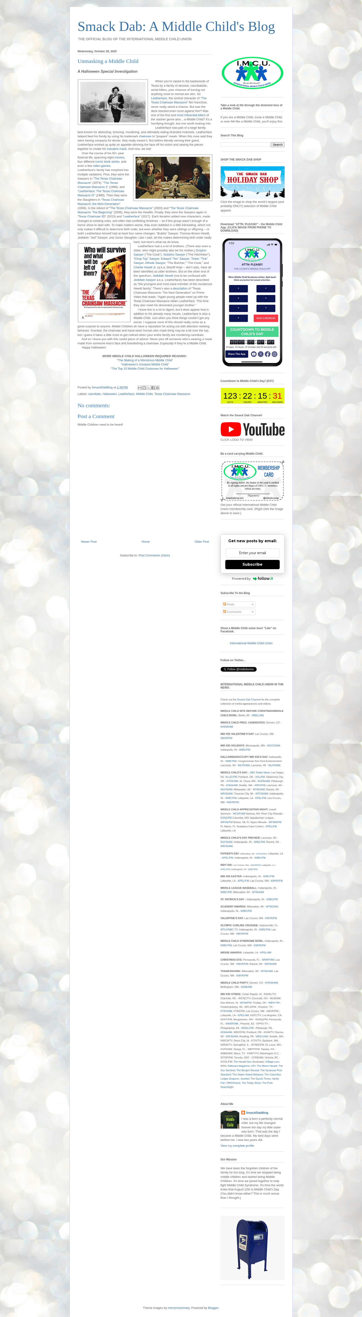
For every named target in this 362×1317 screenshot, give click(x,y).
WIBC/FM (244, 749)
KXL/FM (260, 776)
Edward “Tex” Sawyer (175, 258)
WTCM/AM (262, 793)
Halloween (110, 394)
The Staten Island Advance (247, 1074)
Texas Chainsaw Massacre (172, 394)
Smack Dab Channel (249, 699)
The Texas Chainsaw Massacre (131, 208)
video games (101, 165)
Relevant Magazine (239, 1065)
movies (119, 157)
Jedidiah (145, 280)
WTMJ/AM (259, 789)
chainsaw (145, 136)
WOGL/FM (247, 1028)
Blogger (213, 1308)
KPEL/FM (260, 798)
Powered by (252, 578)
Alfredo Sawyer (155, 263)
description (180, 288)
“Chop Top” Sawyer (146, 258)
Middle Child (144, 394)
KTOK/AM (232, 781)
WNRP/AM (268, 959)
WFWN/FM (275, 822)
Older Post (202, 541)
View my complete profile (237, 1145)
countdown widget (253, 396)
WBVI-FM (274, 1002)
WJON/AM (264, 781)
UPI (253, 1065)
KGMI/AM (246, 986)
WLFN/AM (244, 765)
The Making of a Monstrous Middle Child (145, 360)
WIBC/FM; (227, 945)
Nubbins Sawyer (174, 254)
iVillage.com (272, 1061)
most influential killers (191, 115)
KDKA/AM (232, 785)
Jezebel (244, 1078)
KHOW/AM (227, 726)
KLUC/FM (231, 776)
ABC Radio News (260, 772)
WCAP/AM (239, 813)
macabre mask (116, 149)
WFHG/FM (227, 822)
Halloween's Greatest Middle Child (145, 364)
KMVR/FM (226, 738)
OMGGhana (233, 1082)
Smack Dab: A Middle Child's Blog (176, 26)
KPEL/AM (265, 952)
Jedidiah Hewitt (163, 275)
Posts (228, 604)
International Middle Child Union (251, 643)
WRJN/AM (227, 793)
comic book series (107, 161)
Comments (232, 612)
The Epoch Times (261, 1078)
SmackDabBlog (257, 1112)
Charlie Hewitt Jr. (145, 267)
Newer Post (89, 541)
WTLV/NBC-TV (229, 929)
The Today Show (251, 1082)
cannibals (94, 394)
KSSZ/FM (226, 817)
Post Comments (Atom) (154, 555)
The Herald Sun (242, 1061)
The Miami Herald (267, 1065)
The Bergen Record (247, 1070)
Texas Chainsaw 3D (92, 216)
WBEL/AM (258, 715)
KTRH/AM (226, 1011)
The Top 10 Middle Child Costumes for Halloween (145, 368)
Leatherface (159, 98)
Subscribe (252, 564)
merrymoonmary (179, 1308)
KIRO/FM (260, 785)
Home (146, 541)
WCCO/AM (273, 745)
